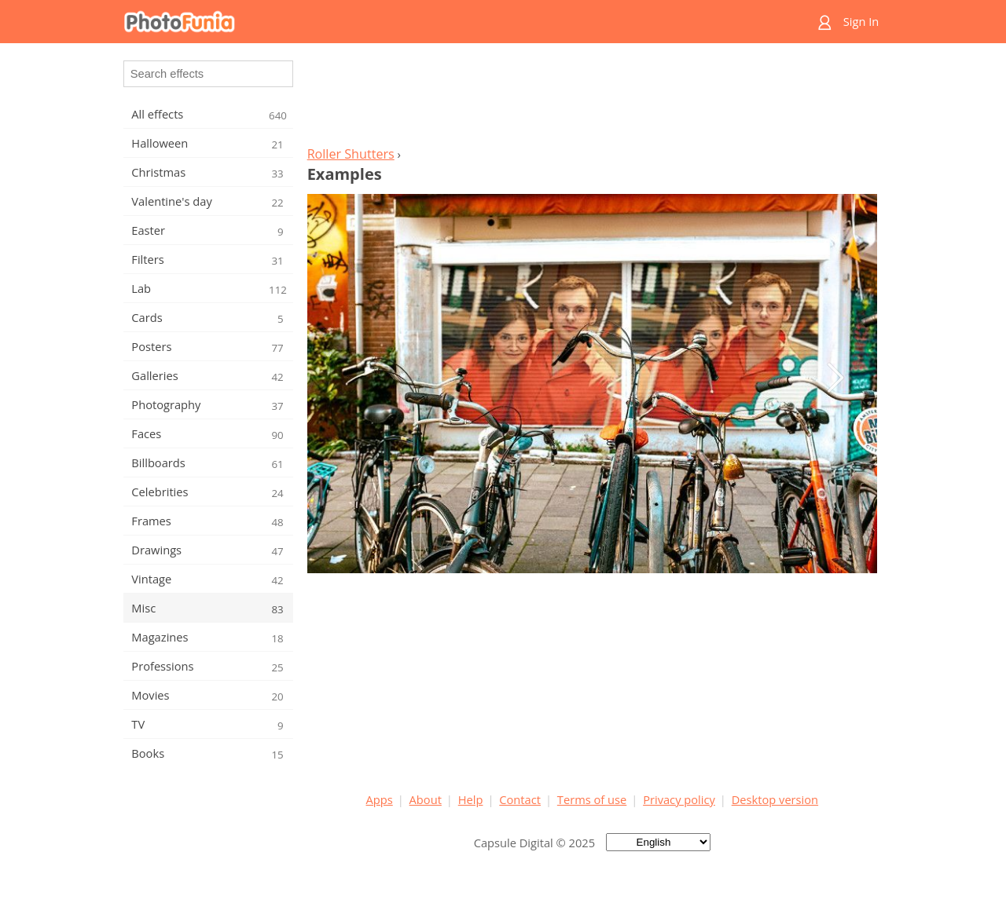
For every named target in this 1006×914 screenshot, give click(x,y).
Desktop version (775, 799)
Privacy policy (679, 799)
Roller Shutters (351, 154)
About (425, 799)
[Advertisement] (592, 99)
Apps (379, 799)
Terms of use (591, 799)
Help (470, 799)
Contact (520, 799)
